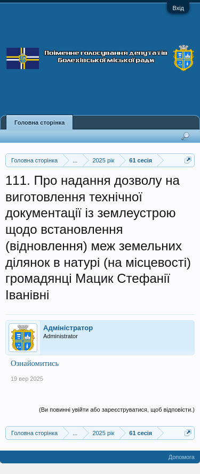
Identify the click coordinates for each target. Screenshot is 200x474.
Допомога (182, 457)
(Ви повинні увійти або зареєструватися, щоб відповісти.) (117, 409)
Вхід (178, 8)
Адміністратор (68, 328)
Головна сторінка (39, 122)
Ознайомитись (35, 363)
